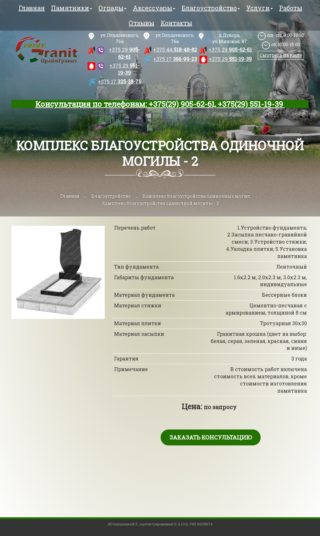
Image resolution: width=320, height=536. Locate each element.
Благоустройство (211, 8)
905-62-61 (124, 53)
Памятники (71, 8)
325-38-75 (119, 81)
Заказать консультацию (210, 437)
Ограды (112, 8)
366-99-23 (175, 59)
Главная (31, 8)
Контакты (176, 23)
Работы (290, 8)
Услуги (259, 8)
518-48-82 (175, 49)
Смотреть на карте (281, 55)
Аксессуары (154, 8)
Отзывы (141, 23)
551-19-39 (124, 69)
